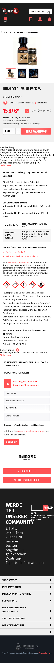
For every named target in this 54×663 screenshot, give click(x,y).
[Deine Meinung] (27, 417)
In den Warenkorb (36, 131)
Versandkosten (45, 653)
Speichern (11, 442)
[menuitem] (50, 19)
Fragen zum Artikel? (14, 252)
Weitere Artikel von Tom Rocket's (20, 256)
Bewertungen (7, 350)
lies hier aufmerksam (18, 262)
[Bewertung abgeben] (27, 408)
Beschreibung (7, 147)
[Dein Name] (27, 393)
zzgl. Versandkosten (20, 121)
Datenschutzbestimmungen (31, 431)
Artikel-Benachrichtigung (27, 480)
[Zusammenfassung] (27, 400)
